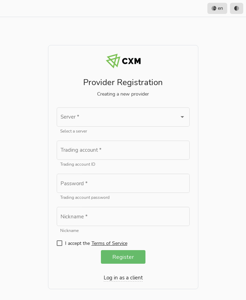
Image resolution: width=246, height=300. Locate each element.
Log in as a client (123, 277)
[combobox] (123, 118)
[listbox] (225, 8)
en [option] (217, 8)
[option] (236, 8)
